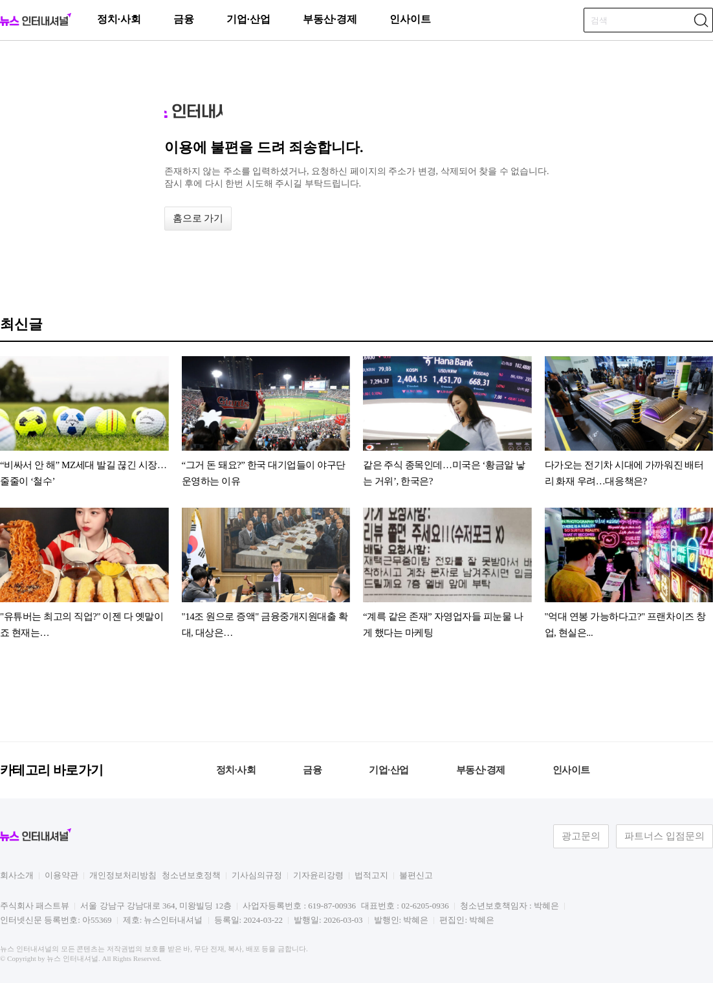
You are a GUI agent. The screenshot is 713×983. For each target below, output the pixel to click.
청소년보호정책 (191, 875)
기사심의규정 (257, 875)
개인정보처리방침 (123, 875)
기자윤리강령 (318, 875)
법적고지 (371, 875)
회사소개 (17, 875)
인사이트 (410, 19)
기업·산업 (248, 19)
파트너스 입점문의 (664, 836)
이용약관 (61, 875)
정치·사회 (119, 19)
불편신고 (416, 875)
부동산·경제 (330, 19)
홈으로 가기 (198, 218)
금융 (183, 19)
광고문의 (581, 836)
